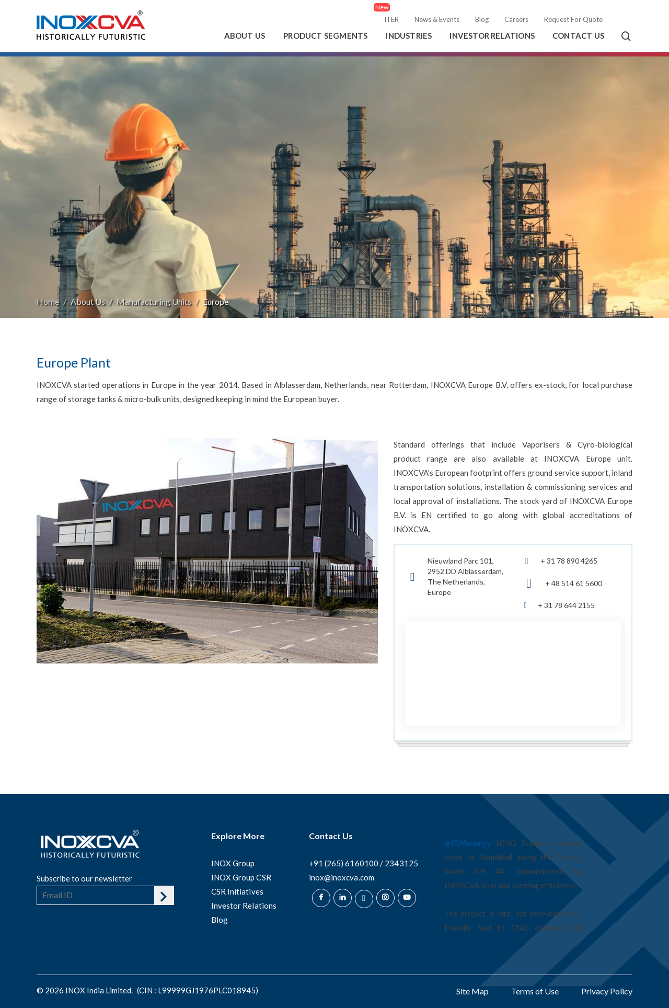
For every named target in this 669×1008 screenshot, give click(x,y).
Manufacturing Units (154, 301)
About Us (245, 35)
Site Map (472, 991)
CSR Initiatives (237, 891)
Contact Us (578, 35)
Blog (482, 19)
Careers (516, 19)
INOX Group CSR (241, 877)
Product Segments (325, 35)
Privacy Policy (606, 991)
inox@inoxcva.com (341, 877)
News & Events (436, 19)
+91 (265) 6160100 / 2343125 (363, 863)
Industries (409, 35)
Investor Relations (492, 35)
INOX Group (233, 863)
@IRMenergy (467, 842)
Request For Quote (573, 19)
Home (48, 301)
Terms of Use (535, 991)
